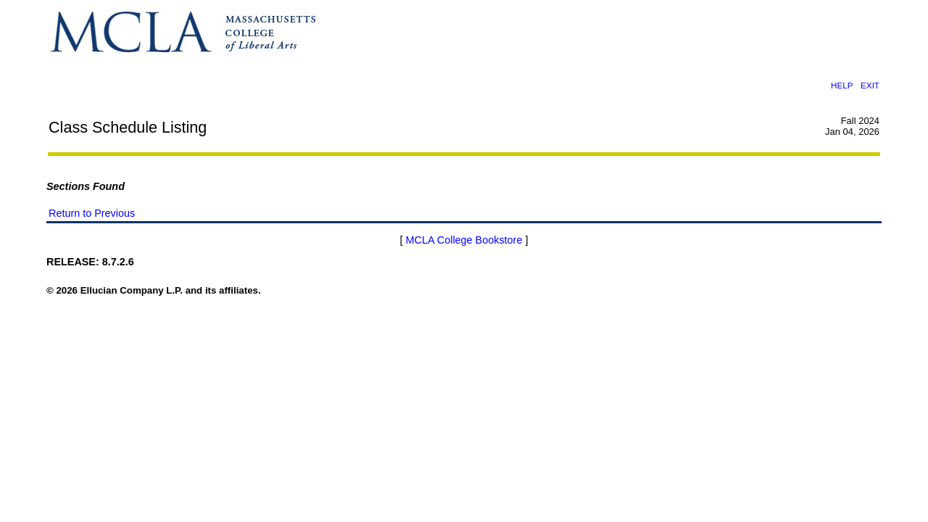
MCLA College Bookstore (464, 240)
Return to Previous (92, 213)
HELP (842, 85)
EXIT (870, 85)
